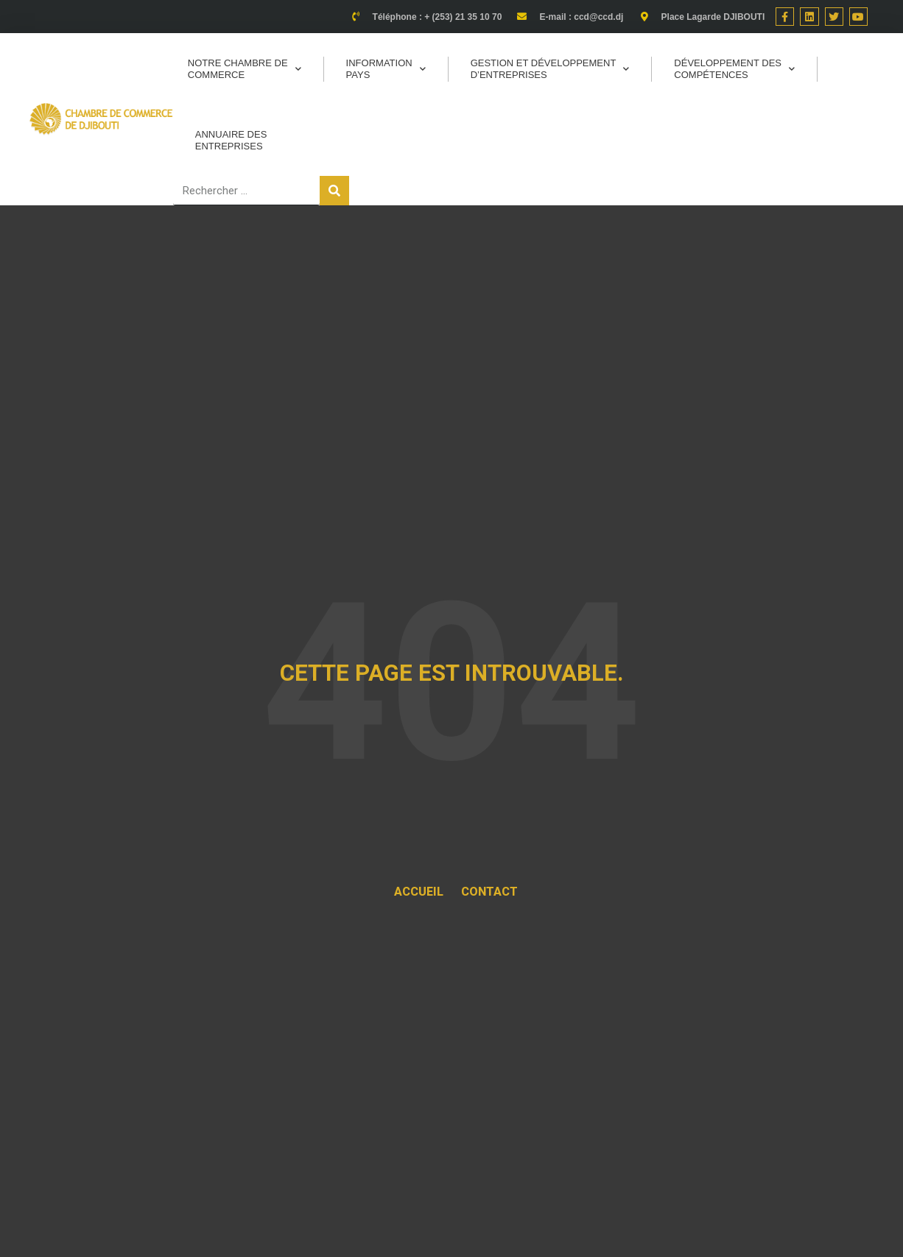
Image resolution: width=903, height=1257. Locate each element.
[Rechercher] (334, 190)
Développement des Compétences (734, 68)
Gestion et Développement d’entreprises (550, 68)
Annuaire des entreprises (231, 140)
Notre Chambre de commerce (244, 68)
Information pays (386, 68)
